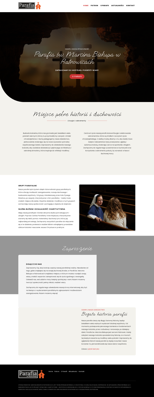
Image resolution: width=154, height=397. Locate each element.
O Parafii (104, 5)
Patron (94, 5)
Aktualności (117, 5)
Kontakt (130, 5)
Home (85, 5)
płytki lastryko (93, 349)
